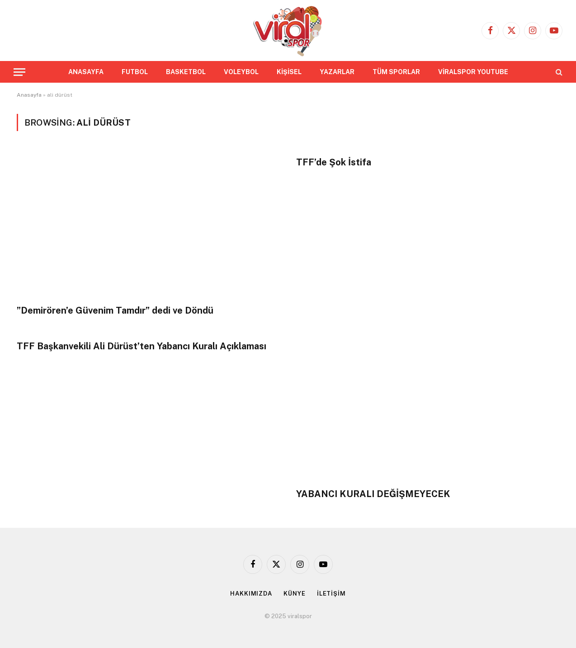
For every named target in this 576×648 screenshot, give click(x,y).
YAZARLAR (337, 71)
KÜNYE (294, 593)
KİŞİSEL (289, 71)
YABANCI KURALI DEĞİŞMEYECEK (373, 493)
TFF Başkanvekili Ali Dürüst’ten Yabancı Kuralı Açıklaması (141, 346)
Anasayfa (29, 95)
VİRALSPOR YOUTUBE (473, 71)
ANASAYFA (86, 71)
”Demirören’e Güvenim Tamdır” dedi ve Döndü (115, 310)
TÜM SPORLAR (396, 71)
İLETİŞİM (331, 593)
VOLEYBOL (241, 71)
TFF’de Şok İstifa (333, 162)
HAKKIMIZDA (251, 593)
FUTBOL (135, 71)
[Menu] (19, 72)
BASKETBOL (186, 71)
